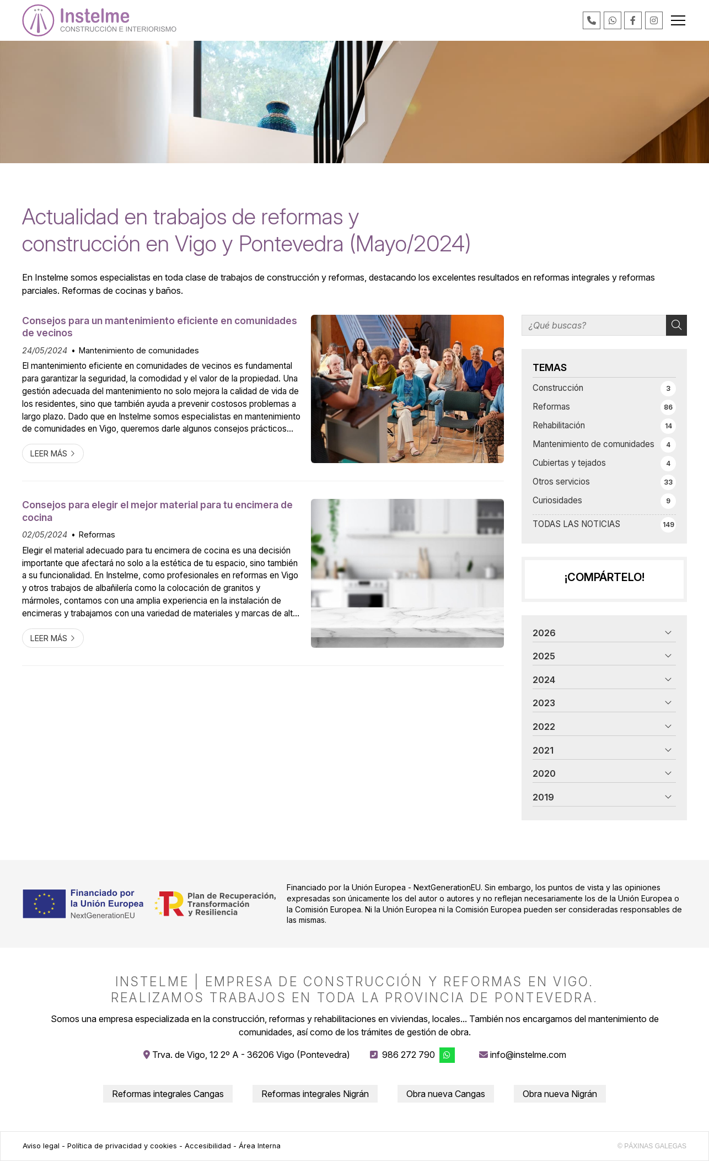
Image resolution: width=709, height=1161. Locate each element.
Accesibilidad (208, 1146)
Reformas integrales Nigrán (315, 1093)
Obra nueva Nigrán (560, 1093)
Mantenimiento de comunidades (139, 350)
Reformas (97, 534)
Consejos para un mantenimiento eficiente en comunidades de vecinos (159, 326)
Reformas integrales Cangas (168, 1093)
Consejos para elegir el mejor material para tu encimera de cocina (157, 511)
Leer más (48, 453)
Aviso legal (41, 1146)
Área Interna (260, 1146)
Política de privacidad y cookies (122, 1146)
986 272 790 (408, 1054)
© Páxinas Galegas (651, 1146)
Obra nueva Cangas (445, 1093)
